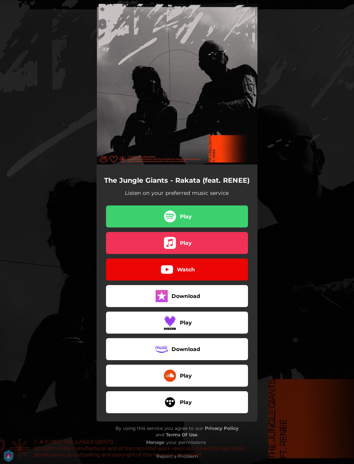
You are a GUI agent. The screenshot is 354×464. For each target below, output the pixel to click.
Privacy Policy (222, 428)
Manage (155, 442)
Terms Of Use (182, 434)
